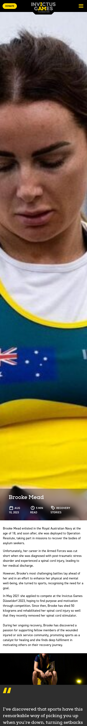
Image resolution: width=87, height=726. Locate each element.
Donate (9, 6)
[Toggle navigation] (81, 6)
